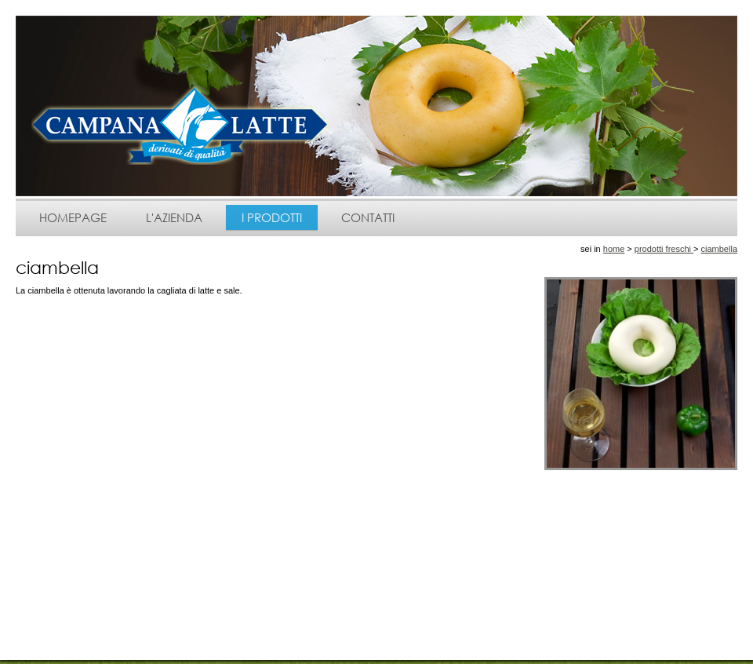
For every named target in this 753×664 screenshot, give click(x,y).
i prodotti (272, 217)
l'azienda (174, 217)
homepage (73, 217)
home (614, 249)
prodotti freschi (664, 249)
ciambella (719, 249)
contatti (368, 217)
